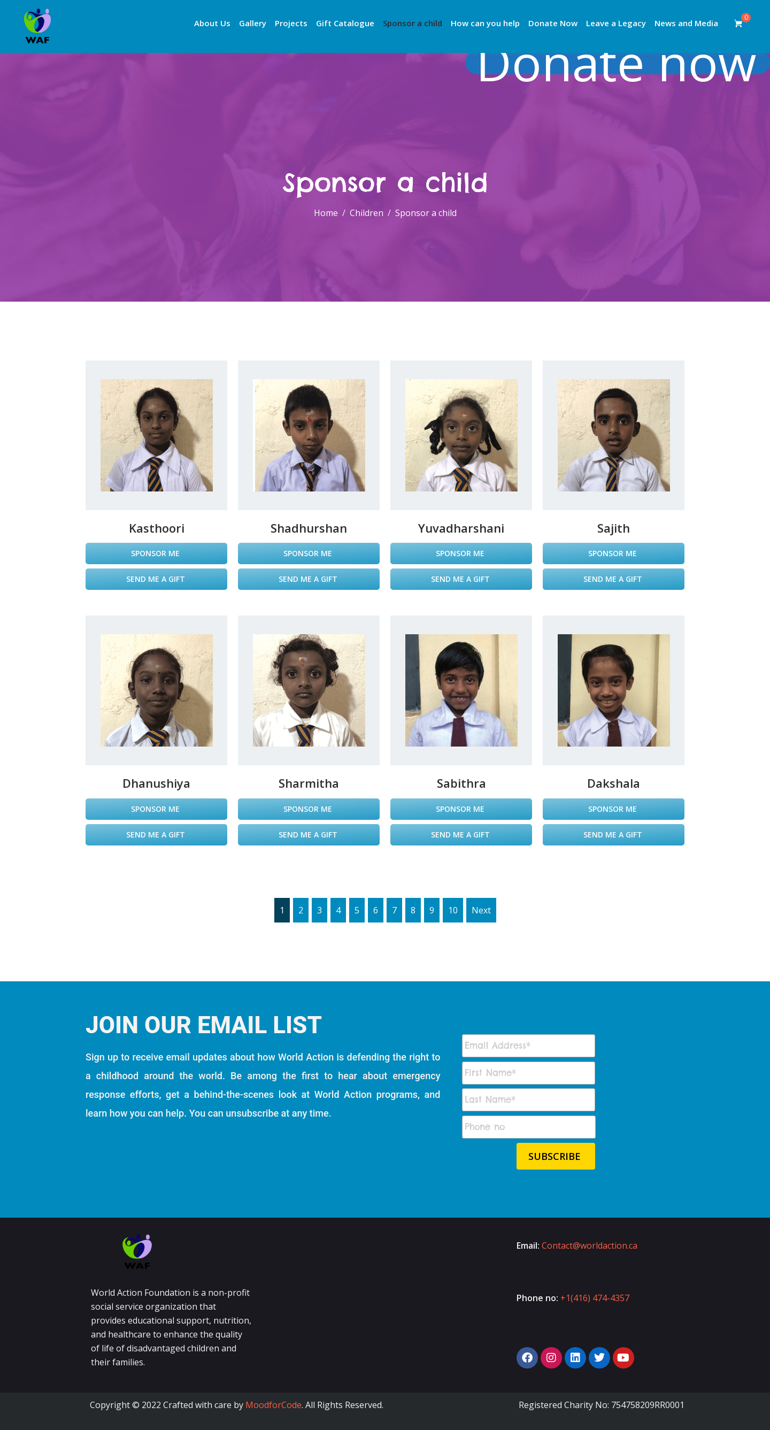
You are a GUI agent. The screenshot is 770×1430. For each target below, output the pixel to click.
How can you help (485, 23)
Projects (291, 23)
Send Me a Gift (156, 579)
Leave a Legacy (616, 23)
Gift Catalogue (345, 23)
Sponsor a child (412, 23)
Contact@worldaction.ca (589, 1245)
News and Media (686, 23)
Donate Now (553, 23)
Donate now (619, 62)
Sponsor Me (156, 553)
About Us (212, 23)
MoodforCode (273, 1405)
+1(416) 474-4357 (594, 1298)
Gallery (252, 23)
